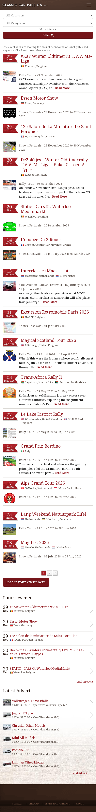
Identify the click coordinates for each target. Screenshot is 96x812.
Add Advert (80, 773)
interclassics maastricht (45, 270)
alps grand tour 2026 (43, 483)
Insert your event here (26, 582)
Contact (17, 803)
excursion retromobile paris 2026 (55, 312)
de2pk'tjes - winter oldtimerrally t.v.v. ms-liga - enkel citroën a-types (54, 164)
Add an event (85, 681)
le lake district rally (42, 414)
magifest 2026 (35, 542)
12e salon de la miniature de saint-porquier (57, 129)
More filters (48, 29)
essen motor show (39, 98)
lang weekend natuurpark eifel (53, 514)
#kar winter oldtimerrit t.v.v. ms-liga (56, 59)
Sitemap (34, 803)
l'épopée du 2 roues (41, 239)
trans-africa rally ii (41, 377)
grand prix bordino (41, 446)
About (80, 803)
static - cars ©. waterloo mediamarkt (46, 209)
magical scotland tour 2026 (48, 340)
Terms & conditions (57, 803)
